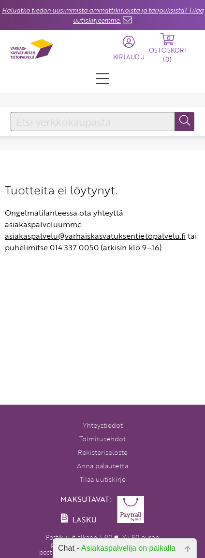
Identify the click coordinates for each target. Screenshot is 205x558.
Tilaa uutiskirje (103, 479)
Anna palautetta (102, 466)
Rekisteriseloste (103, 452)
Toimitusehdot (102, 439)
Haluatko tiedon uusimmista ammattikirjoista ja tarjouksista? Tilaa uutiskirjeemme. (103, 15)
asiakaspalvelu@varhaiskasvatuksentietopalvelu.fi (95, 236)
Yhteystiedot (103, 425)
